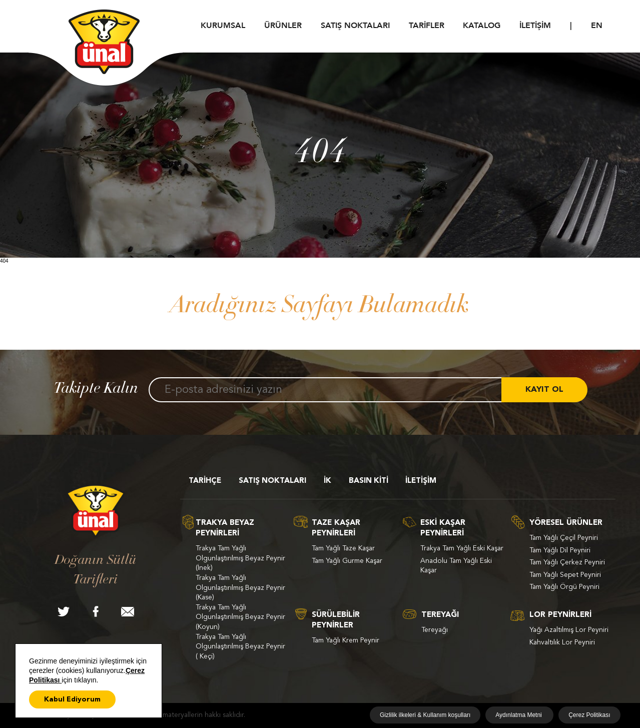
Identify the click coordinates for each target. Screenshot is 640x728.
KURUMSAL (223, 26)
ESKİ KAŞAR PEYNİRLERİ (442, 528)
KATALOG (481, 26)
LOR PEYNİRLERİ (560, 615)
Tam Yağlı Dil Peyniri (559, 550)
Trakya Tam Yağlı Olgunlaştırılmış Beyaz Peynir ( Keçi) (240, 646)
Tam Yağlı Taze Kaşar (343, 548)
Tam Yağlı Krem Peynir (345, 640)
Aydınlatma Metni (519, 714)
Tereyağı (434, 629)
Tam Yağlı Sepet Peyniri (565, 574)
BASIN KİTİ (368, 481)
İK (327, 481)
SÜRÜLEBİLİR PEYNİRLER (336, 620)
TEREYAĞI (440, 615)
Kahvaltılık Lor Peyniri (562, 642)
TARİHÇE (205, 481)
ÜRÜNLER (283, 26)
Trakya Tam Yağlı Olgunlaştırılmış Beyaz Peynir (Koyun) (240, 617)
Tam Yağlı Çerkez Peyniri (567, 562)
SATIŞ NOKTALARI (355, 26)
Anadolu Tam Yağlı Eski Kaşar (456, 565)
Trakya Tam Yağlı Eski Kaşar (461, 548)
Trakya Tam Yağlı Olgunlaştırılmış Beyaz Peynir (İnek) (240, 558)
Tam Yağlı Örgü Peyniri (564, 586)
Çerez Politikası (589, 714)
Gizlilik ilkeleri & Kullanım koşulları (425, 714)
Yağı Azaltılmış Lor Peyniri (568, 629)
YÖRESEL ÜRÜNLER (565, 523)
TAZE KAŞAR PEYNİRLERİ (336, 528)
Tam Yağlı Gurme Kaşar (347, 560)
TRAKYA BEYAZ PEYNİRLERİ (225, 528)
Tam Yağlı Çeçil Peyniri (563, 537)
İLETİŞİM (535, 26)
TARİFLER (426, 26)
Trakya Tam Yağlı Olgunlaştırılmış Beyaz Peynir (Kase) (240, 587)
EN (596, 26)
